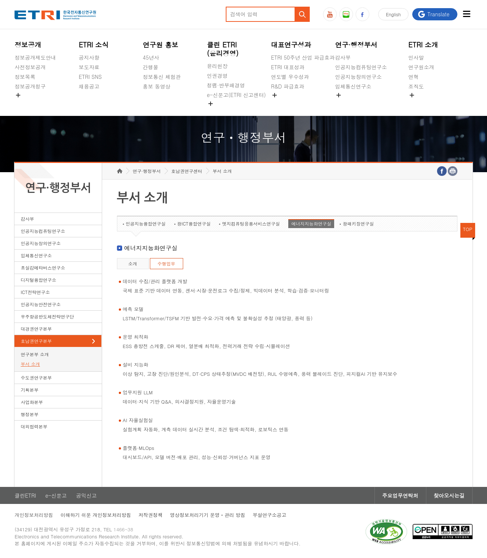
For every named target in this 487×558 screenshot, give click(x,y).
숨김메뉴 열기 (18, 95)
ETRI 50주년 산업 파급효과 (303, 57)
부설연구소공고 (269, 514)
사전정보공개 (30, 67)
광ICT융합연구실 (194, 223)
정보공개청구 (30, 86)
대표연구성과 (291, 44)
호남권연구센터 (186, 171)
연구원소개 (421, 67)
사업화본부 (32, 402)
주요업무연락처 (400, 495)
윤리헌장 (217, 66)
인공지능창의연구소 (358, 76)
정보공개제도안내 (35, 57)
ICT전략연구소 (35, 292)
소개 (132, 263)
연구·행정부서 (356, 44)
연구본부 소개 (35, 354)
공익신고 (217, 112)
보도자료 (89, 67)
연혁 (413, 76)
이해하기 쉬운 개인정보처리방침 (95, 514)
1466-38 (123, 529)
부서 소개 (30, 364)
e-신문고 (56, 495)
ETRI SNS (90, 76)
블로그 (346, 14)
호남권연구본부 (36, 341)
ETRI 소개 (423, 44)
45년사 (151, 57)
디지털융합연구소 (38, 280)
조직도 (416, 86)
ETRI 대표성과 (288, 67)
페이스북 (362, 14)
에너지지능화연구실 (311, 223)
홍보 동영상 (157, 86)
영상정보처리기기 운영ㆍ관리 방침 (207, 514)
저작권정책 (150, 514)
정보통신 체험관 (162, 76)
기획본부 (29, 390)
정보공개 (27, 44)
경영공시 (24, 103)
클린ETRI (25, 495)
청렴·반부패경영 (226, 85)
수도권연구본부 (36, 377)
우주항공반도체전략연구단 (47, 316)
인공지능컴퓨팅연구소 (361, 67)
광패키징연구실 (358, 223)
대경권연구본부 (36, 328)
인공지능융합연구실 (146, 223)
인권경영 (217, 75)
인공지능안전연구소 (41, 304)
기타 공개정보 (424, 103)
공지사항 (89, 57)
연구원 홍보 (160, 44)
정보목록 (24, 76)
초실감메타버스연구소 (361, 103)
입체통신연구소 (353, 86)
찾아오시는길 (449, 495)
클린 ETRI (223, 48)
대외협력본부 (34, 426)
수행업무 (166, 263)
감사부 (342, 57)
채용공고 (89, 86)
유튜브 (330, 14)
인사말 (416, 57)
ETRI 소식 (94, 44)
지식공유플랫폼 (289, 103)
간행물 (150, 67)
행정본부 (29, 414)
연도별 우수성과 (290, 76)
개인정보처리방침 (33, 514)
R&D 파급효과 (287, 86)
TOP (468, 229)
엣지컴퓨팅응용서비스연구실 (251, 223)
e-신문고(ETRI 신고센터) (236, 94)
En (393, 14)
